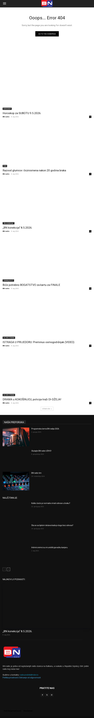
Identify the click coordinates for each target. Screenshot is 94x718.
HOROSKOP (7, 109)
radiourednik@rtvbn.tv (29, 675)
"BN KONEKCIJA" (8, 223)
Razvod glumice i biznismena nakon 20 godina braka (34, 170)
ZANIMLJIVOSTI (8, 280)
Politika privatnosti (10, 678)
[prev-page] (4, 569)
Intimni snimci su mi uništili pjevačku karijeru (49, 547)
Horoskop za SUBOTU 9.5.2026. (22, 113)
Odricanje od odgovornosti (30, 678)
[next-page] (8, 569)
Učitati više (47, 409)
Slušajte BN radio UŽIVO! (41, 451)
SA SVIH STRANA (8, 338)
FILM (4, 166)
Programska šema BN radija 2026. (45, 429)
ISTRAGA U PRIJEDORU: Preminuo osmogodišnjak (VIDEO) (38, 342)
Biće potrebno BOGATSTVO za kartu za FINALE (31, 284)
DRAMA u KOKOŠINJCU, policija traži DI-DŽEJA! (32, 399)
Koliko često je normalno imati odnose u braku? (50, 503)
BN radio (6, 117)
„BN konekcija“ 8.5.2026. (17, 227)
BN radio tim (36, 473)
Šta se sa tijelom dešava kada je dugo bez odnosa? (52, 525)
